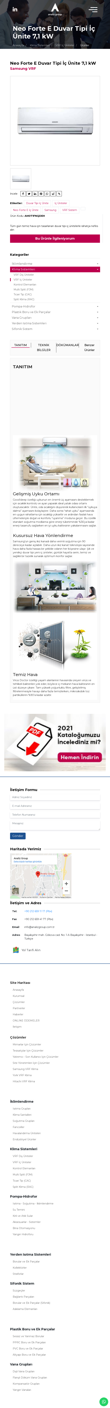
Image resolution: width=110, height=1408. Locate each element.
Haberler (18, 1014)
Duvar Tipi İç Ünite (37, 203)
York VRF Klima (22, 1075)
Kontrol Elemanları (25, 284)
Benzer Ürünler (89, 347)
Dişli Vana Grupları (23, 1371)
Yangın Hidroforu (23, 1234)
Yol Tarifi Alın (26, 950)
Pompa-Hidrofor (23, 306)
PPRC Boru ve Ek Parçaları (29, 1342)
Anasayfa (18, 45)
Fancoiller (18, 1127)
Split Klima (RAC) (24, 299)
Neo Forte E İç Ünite (25, 210)
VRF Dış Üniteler (24, 274)
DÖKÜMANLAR (67, 345)
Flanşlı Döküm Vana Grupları (30, 1377)
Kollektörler (20, 1267)
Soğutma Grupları (23, 1121)
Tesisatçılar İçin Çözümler (28, 1050)
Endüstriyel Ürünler (24, 1139)
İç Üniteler (61, 203)
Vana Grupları (22, 317)
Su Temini (19, 1209)
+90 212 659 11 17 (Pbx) (38, 911)
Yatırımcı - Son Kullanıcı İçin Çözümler (35, 1056)
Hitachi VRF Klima (24, 1081)
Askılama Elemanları (25, 1309)
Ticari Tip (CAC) (23, 294)
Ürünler (84, 45)
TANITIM (20, 345)
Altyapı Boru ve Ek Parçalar (29, 1354)
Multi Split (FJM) (23, 289)
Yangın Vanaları (22, 1389)
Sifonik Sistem (22, 329)
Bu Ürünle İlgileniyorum (55, 238)
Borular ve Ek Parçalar (26, 1261)
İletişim (17, 1026)
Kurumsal (18, 996)
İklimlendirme (22, 263)
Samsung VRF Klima (25, 1069)
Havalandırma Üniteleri (27, 1133)
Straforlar (18, 1273)
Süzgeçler (19, 1290)
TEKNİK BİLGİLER (43, 347)
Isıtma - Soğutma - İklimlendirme (33, 1203)
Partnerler (19, 1008)
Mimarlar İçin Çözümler (27, 1044)
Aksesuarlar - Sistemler (27, 1222)
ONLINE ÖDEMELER (26, 1020)
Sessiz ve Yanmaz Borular (28, 1336)
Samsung (50, 210)
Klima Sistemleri (40, 45)
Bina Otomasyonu (24, 1228)
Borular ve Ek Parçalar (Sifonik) (31, 1302)
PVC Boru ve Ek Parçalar (28, 1348)
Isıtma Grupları (22, 1108)
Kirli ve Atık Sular (23, 1215)
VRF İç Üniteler (65, 45)
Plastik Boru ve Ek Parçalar (31, 312)
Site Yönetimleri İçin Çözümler (31, 1063)
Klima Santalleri (22, 1114)
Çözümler (19, 1002)
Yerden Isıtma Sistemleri (29, 323)
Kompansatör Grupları (26, 1383)
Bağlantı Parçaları (23, 1296)
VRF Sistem (69, 210)
